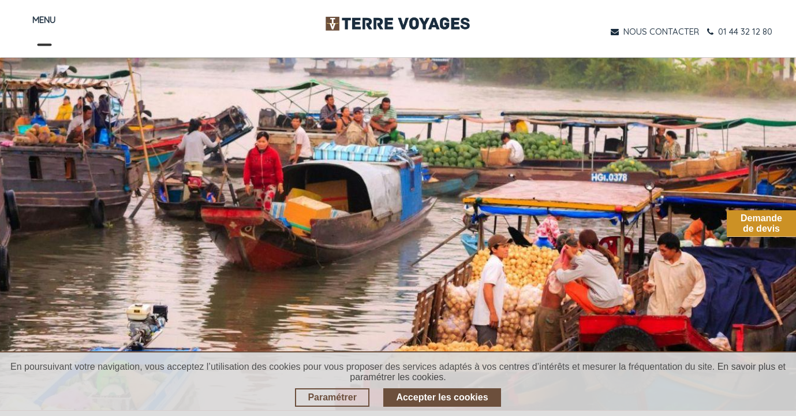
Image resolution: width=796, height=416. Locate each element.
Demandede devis (761, 223)
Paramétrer (332, 397)
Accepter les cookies (442, 397)
